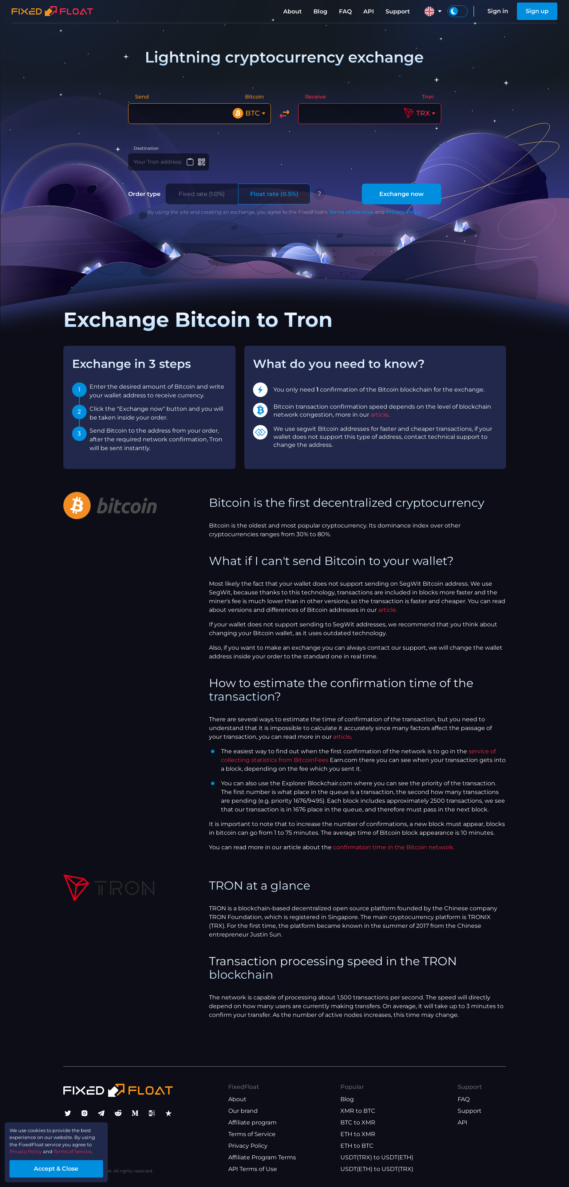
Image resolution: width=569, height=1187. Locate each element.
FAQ (345, 11)
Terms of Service (252, 1134)
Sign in (497, 11)
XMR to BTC (357, 1110)
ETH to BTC (357, 1145)
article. (387, 616)
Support (398, 11)
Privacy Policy (404, 218)
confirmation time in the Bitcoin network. (393, 853)
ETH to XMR (357, 1134)
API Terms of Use (252, 1169)
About (292, 11)
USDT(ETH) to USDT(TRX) (376, 1169)
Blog (320, 11)
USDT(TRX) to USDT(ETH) (376, 1157)
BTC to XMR (357, 1122)
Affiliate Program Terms (262, 1157)
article (379, 420)
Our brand (243, 1110)
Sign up (537, 11)
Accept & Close (69, 1166)
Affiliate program (252, 1122)
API (368, 11)
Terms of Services (351, 218)
